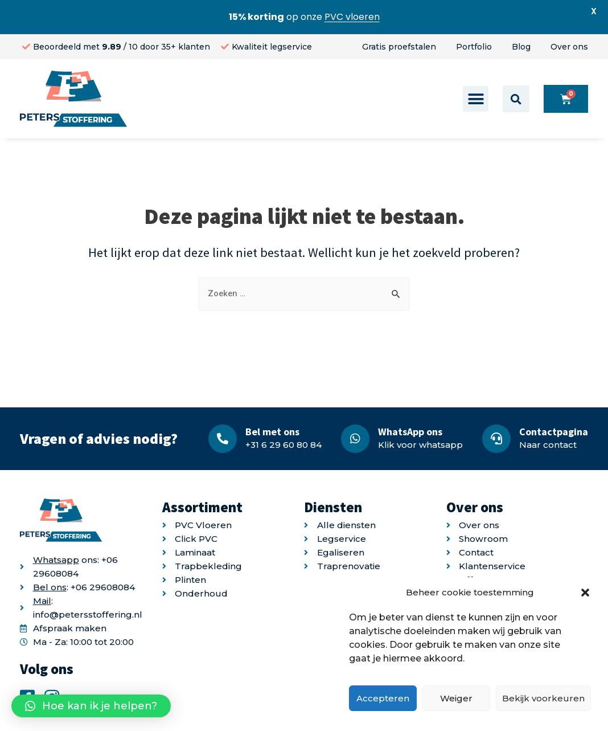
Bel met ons (272, 431)
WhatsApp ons (410, 431)
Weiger (456, 698)
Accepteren (382, 698)
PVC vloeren (352, 16)
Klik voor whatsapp (420, 444)
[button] (585, 592)
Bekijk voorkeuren (543, 698)
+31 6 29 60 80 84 (283, 444)
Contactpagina (553, 431)
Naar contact (548, 444)
